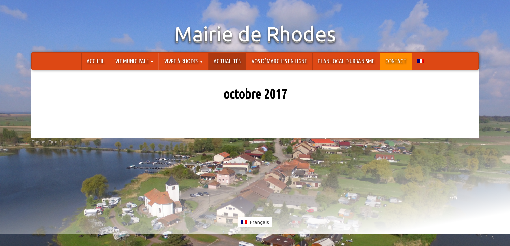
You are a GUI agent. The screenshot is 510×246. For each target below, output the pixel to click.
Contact (396, 61)
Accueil (95, 61)
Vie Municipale (134, 61)
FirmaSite (58, 141)
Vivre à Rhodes (183, 61)
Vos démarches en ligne (279, 61)
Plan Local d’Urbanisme (346, 61)
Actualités (227, 61)
